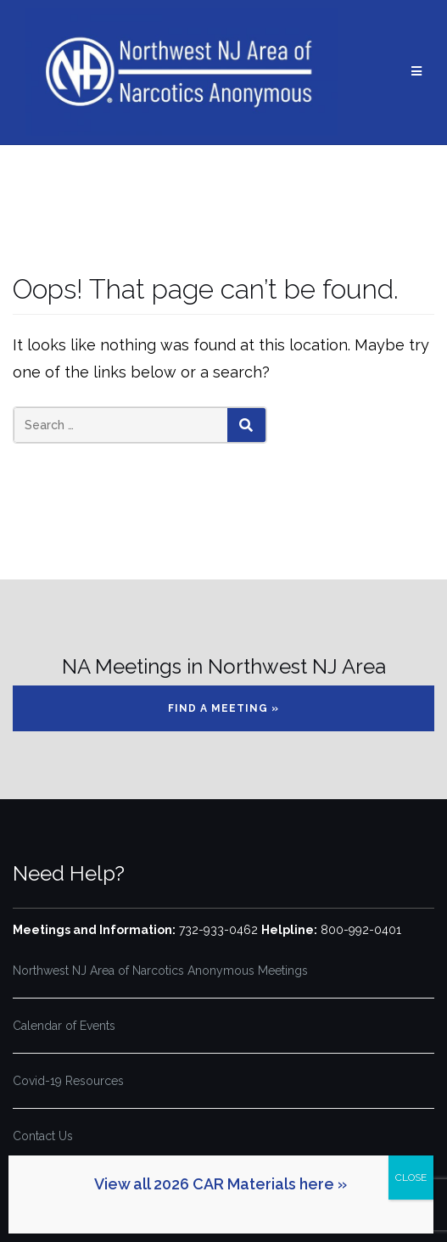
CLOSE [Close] (411, 1177)
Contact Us (43, 1136)
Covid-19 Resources (68, 1081)
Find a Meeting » (223, 708)
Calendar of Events (64, 1025)
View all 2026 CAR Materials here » (220, 1184)
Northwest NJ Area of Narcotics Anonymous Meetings (160, 970)
